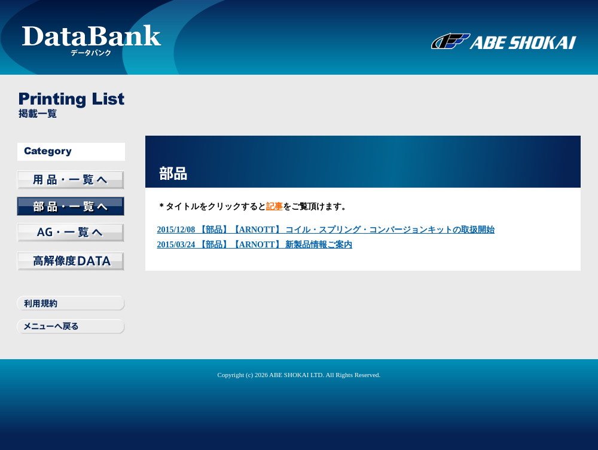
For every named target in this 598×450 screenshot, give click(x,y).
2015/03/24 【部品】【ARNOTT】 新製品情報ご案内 (255, 244)
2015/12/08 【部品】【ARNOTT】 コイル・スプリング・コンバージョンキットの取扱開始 (326, 229)
